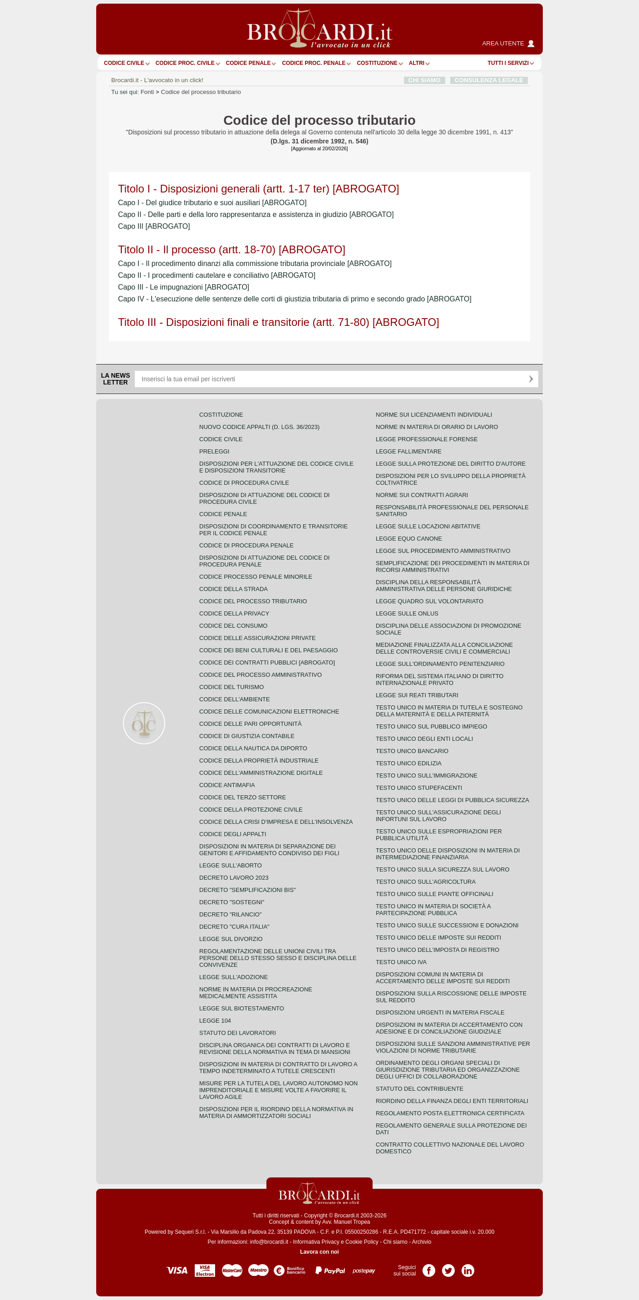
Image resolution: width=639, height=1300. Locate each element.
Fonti (147, 92)
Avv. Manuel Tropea (346, 1222)
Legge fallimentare (409, 451)
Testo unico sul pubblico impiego (431, 726)
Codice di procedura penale (246, 545)
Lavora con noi (319, 1252)
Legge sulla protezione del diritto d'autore (451, 463)
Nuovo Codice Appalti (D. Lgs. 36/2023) (259, 426)
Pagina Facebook (429, 1267)
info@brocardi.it (269, 1242)
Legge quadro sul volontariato (429, 601)
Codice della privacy (234, 613)
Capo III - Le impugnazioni (183, 287)
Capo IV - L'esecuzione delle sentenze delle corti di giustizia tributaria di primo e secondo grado (295, 299)
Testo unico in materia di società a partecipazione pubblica (433, 909)
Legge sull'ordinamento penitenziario (440, 663)
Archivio (422, 1242)
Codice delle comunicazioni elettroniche (269, 711)
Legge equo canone (409, 538)
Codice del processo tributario (201, 92)
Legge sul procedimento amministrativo (443, 550)
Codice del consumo (233, 625)
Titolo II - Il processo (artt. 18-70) (231, 249)
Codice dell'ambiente (234, 699)
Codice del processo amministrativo (260, 674)
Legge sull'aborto (230, 865)
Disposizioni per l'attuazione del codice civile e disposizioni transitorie (276, 467)
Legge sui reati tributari (417, 695)
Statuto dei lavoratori (237, 1032)
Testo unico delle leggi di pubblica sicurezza (452, 800)
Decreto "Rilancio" (230, 914)
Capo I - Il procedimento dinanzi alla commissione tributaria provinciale (255, 263)
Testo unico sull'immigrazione (426, 775)
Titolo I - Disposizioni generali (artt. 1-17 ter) (258, 188)
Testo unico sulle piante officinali (434, 894)
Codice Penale (248, 63)
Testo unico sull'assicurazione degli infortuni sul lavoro (438, 815)
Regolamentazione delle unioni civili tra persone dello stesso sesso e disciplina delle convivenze (278, 958)
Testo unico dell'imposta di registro (437, 949)
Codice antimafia (227, 785)
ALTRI (416, 63)
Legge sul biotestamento (241, 1008)
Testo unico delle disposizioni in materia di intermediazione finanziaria (448, 854)
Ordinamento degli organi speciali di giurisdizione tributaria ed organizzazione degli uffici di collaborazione (448, 1069)
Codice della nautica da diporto (253, 748)
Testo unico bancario (412, 751)
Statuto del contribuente (419, 1088)
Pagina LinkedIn (468, 1267)
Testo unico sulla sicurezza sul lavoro (443, 869)
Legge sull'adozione (233, 977)
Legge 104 (215, 1020)
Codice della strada (233, 589)
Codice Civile (124, 63)
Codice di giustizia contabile (247, 736)
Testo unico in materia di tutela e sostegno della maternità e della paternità (449, 711)
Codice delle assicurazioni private (257, 638)
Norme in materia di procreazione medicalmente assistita (255, 993)
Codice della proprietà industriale (259, 760)
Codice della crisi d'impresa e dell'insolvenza (276, 821)
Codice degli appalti (232, 834)
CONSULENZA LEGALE (489, 80)
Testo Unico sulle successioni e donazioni (447, 925)
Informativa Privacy (316, 1242)
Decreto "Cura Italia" (234, 926)
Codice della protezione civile (251, 809)
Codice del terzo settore (242, 797)
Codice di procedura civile (244, 482)
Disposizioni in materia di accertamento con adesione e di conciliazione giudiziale (449, 1028)
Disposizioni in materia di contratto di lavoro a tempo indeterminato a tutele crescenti (278, 1067)
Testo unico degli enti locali (424, 738)
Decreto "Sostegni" (231, 902)
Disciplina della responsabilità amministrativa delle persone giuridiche (444, 585)
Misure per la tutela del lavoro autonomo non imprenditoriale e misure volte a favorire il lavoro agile (278, 1090)
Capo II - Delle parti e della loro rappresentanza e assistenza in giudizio (256, 214)
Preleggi (214, 451)
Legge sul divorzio (231, 939)
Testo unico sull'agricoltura (426, 881)
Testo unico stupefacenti (419, 787)
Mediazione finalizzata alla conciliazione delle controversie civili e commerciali (444, 648)
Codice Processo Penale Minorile (255, 576)
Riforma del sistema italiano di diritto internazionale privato (439, 679)
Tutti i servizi (508, 63)
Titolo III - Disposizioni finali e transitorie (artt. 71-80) (278, 322)
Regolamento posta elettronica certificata (450, 1113)
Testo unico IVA (401, 962)
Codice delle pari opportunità (250, 723)
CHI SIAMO (424, 80)
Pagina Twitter (448, 1267)
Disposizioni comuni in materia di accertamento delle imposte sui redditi (443, 978)
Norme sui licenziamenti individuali (434, 414)
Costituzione (377, 63)
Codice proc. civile (185, 63)
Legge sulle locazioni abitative (428, 526)
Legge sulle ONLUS (407, 613)
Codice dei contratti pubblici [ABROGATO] (267, 662)
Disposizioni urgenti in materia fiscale (440, 1012)
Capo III (154, 226)
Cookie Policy (361, 1242)
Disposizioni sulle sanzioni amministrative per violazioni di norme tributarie (453, 1047)
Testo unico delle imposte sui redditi (438, 937)
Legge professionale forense (427, 439)
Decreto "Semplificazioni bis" (247, 889)
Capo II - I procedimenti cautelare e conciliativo (216, 275)
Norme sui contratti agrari (422, 495)
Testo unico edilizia (409, 763)
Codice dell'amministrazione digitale (261, 772)
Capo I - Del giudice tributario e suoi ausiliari (212, 203)
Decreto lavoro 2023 (234, 877)
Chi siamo (395, 1242)
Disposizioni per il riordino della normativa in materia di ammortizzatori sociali (276, 1112)
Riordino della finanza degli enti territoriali (452, 1101)
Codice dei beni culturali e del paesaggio (268, 650)
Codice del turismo (231, 687)
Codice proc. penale (313, 63)
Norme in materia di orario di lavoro (437, 426)
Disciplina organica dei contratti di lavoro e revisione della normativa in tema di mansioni (274, 1048)
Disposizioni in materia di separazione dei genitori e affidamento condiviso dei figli (269, 850)
